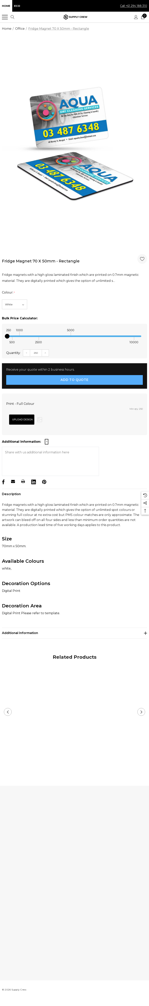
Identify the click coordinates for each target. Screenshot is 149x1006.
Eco (17, 5)
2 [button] (77, 765)
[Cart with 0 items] (143, 17)
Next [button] (141, 712)
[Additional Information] (74, 633)
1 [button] (71, 765)
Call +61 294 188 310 (133, 6)
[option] (74, 144)
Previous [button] (8, 712)
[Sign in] (136, 17)
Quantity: (13, 353)
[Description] (74, 494)
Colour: (8, 292)
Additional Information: (21, 441)
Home (6, 5)
